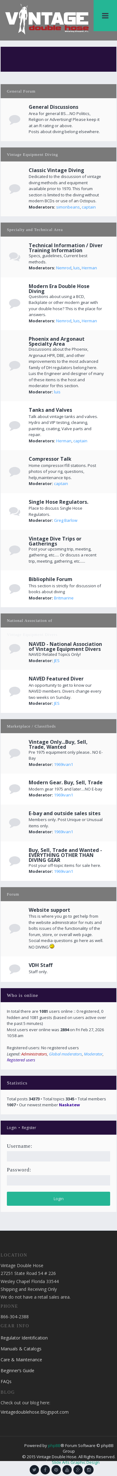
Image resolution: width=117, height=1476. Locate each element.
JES (57, 660)
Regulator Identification (24, 1338)
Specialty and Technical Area (35, 229)
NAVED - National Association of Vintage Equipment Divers (65, 646)
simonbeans (68, 207)
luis (76, 268)
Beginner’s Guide (17, 1370)
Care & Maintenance (21, 1360)
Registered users (21, 1060)
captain (89, 207)
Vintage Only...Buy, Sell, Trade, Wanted (58, 744)
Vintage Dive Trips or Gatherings (55, 541)
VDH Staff (40, 965)
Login (12, 1127)
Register (29, 1127)
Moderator (93, 1054)
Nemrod (63, 268)
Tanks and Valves (50, 409)
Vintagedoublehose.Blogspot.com (35, 1412)
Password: (19, 1170)
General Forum (21, 91)
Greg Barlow (65, 520)
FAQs (6, 1381)
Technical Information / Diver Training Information (66, 248)
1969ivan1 (63, 764)
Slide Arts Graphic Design (76, 1462)
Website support (49, 909)
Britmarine (64, 598)
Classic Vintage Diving (56, 170)
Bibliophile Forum (50, 579)
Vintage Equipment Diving (32, 154)
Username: (19, 1146)
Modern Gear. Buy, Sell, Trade (66, 782)
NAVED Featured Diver (56, 678)
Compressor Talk (50, 458)
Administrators (34, 1054)
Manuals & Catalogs (21, 1349)
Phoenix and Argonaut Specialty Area (57, 341)
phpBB (54, 1445)
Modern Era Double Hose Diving (59, 289)
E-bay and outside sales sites (64, 813)
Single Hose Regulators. (58, 501)
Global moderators (65, 1054)
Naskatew (69, 1105)
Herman (89, 268)
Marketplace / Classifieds (31, 726)
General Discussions (53, 106)
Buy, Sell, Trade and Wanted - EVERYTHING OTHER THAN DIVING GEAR (65, 855)
